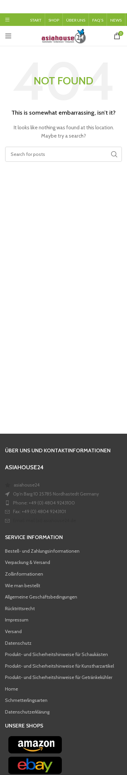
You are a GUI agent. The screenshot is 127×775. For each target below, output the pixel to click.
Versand (13, 631)
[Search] (63, 154)
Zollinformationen (24, 574)
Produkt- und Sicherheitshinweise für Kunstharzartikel (59, 666)
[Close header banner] (118, 6)
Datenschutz (18, 643)
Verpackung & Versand (27, 562)
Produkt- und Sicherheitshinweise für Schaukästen (56, 654)
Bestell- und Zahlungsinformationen (42, 551)
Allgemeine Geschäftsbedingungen (41, 597)
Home (11, 689)
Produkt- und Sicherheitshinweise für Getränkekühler (58, 677)
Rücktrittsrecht (20, 608)
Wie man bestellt (22, 585)
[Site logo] (63, 35)
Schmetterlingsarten (26, 700)
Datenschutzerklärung (27, 712)
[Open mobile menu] (7, 19)
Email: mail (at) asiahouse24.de (44, 520)
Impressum (16, 620)
